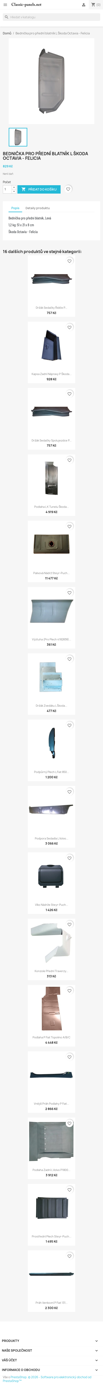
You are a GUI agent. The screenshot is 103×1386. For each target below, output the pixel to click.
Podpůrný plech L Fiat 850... (51, 772)
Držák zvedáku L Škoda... (51, 705)
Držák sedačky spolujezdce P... (52, 440)
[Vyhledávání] (51, 17)
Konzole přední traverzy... (51, 971)
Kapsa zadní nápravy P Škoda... (52, 374)
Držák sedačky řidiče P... (51, 307)
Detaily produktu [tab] (38, 208)
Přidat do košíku (39, 189)
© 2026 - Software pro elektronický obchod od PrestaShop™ (47, 1379)
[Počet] (7, 189)
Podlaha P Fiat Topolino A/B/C (51, 1037)
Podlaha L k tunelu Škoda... (51, 507)
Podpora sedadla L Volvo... (51, 838)
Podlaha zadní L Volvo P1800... (51, 1170)
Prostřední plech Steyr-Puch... (51, 1236)
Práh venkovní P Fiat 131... (52, 1303)
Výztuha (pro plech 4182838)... (51, 639)
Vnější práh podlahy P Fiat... (51, 1103)
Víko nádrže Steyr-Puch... (51, 905)
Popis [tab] (15, 208)
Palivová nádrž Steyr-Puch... (51, 573)
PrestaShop (19, 1377)
